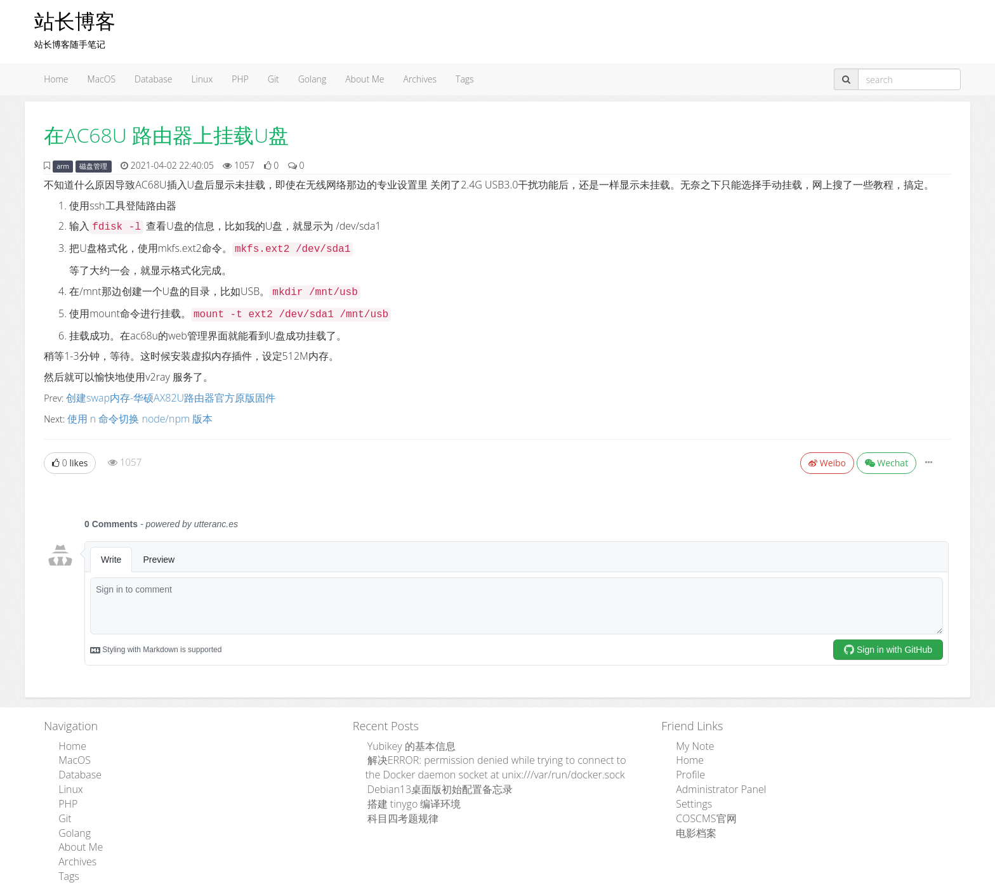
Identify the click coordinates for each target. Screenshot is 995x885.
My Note (691, 741)
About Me (364, 79)
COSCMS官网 (700, 805)
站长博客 (74, 20)
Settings (690, 792)
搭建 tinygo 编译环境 (406, 792)
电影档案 (691, 817)
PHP (240, 79)
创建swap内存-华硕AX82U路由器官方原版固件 (157, 397)
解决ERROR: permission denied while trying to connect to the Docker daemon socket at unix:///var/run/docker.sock (502, 760)
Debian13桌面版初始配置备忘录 (429, 779)
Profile (686, 767)
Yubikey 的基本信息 (404, 741)
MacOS (102, 79)
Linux (202, 79)
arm (62, 166)
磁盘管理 (93, 166)
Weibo (827, 459)
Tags (465, 79)
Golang (312, 79)
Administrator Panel (713, 779)
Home (56, 79)
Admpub (450, 876)
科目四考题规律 (397, 805)
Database (153, 79)
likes (70, 459)
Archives (420, 79)
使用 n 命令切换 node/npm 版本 (131, 416)
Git (273, 79)
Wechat (887, 459)
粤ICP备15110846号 (588, 876)
